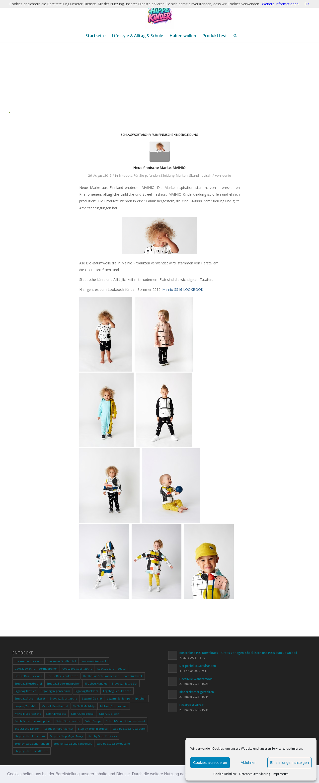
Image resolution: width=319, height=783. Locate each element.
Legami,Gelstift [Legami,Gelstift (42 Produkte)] (92, 698)
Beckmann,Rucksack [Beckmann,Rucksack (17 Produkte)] (28, 661)
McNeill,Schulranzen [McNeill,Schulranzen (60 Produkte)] (114, 706)
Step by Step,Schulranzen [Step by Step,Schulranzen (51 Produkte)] (32, 743)
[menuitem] (95, 35)
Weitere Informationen (280, 3)
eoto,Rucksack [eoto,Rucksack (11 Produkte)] (133, 676)
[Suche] (233, 35)
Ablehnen (248, 762)
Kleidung (167, 175)
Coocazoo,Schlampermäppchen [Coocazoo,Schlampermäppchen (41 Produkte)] (36, 668)
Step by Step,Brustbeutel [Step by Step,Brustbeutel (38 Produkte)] (129, 728)
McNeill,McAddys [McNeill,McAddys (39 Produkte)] (84, 706)
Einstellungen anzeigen (289, 762)
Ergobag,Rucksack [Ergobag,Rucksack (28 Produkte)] (86, 691)
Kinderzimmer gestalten (196, 692)
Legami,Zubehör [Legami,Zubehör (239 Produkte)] (26, 706)
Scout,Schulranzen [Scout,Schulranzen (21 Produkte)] (27, 728)
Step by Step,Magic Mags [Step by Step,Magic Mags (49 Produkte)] (66, 736)
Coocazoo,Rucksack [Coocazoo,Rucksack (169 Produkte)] (93, 661)
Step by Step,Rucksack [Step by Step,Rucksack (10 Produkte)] (102, 736)
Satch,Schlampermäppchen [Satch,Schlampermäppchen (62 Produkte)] (33, 721)
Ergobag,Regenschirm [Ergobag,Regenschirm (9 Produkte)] (55, 691)
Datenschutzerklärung (254, 774)
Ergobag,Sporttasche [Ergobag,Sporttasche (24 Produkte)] (63, 698)
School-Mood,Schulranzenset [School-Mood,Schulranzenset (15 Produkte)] (125, 721)
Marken (182, 175)
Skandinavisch (200, 175)
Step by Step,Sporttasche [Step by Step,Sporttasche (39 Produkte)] (113, 743)
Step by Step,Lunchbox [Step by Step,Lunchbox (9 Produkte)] (30, 736)
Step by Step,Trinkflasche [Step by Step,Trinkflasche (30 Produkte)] (31, 751)
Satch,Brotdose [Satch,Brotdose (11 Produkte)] (56, 713)
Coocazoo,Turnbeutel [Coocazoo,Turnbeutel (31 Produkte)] (111, 668)
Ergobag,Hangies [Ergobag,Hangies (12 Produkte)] (96, 683)
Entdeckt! (125, 175)
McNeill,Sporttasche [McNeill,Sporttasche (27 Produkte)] (28, 713)
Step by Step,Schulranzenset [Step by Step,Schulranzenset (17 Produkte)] (73, 743)
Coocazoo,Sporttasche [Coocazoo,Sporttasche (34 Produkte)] (77, 668)
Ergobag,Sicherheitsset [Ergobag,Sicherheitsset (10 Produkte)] (30, 698)
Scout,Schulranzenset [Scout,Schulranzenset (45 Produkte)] (58, 728)
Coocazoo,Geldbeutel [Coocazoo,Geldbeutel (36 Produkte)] (61, 661)
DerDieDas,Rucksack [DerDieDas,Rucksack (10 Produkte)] (28, 676)
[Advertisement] (161, 79)
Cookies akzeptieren (210, 762)
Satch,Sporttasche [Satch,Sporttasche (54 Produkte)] (68, 721)
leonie (226, 175)
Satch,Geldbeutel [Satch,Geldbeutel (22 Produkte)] (82, 713)
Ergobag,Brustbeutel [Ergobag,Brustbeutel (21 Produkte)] (28, 683)
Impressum (281, 774)
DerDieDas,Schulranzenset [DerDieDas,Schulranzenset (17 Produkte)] (101, 676)
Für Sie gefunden (147, 175)
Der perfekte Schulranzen (197, 666)
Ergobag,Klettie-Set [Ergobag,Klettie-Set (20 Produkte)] (124, 683)
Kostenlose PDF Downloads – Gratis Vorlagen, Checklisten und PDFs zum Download (238, 653)
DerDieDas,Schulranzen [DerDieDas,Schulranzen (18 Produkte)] (62, 676)
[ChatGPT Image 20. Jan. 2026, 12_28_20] (159, 14)
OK (307, 3)
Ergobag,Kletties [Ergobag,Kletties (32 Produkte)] (25, 691)
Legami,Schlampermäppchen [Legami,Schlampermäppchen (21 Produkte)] (126, 698)
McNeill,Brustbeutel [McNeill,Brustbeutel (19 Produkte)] (55, 706)
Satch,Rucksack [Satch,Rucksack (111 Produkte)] (109, 713)
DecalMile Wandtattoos (196, 679)
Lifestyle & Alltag (191, 705)
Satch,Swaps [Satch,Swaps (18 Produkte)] (93, 721)
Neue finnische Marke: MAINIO (159, 167)
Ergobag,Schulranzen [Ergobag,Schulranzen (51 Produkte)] (117, 691)
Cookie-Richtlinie (225, 774)
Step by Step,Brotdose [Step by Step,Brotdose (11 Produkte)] (93, 728)
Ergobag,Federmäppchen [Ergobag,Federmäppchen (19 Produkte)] (63, 683)
